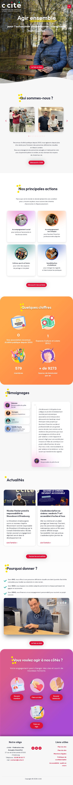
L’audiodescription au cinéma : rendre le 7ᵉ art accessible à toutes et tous (52, 513)
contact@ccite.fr (17, 760)
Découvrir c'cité (36, 162)
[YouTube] (36, 748)
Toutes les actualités (37, 556)
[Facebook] (33, 748)
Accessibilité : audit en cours (57, 764)
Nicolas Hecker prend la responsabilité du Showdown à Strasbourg (18, 513)
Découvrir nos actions (36, 285)
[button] (6, 121)
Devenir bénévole (56, 697)
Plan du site (62, 747)
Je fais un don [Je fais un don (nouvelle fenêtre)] (36, 67)
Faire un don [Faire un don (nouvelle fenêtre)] (36, 697)
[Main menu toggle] (69, 6)
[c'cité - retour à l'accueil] (11, 7)
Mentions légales (60, 754)
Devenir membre (16, 697)
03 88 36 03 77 (19, 757)
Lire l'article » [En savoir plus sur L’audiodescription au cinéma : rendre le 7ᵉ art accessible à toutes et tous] (45, 543)
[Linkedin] (40, 748)
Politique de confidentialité (60, 758)
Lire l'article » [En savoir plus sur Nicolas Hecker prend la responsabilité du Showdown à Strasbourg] (12, 543)
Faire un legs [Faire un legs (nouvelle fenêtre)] (36, 725)
